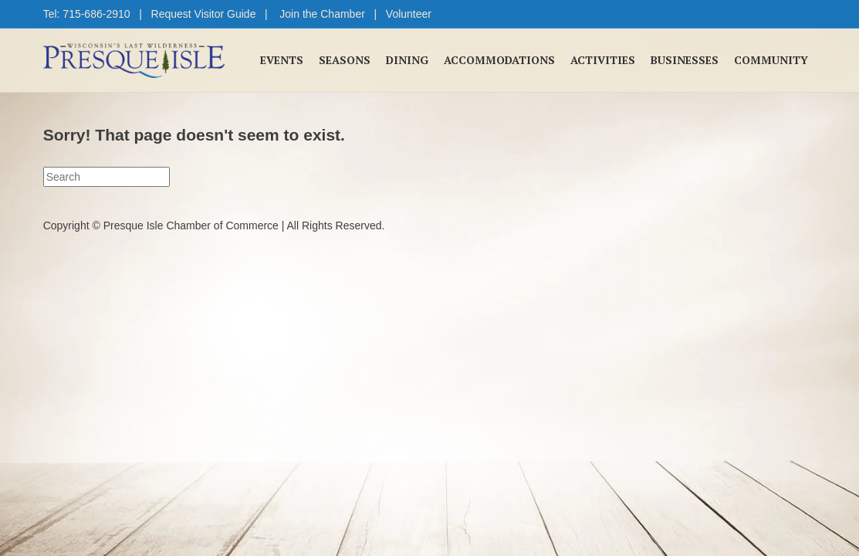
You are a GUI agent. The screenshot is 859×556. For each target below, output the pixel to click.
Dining (407, 60)
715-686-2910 (96, 14)
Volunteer (408, 14)
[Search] (106, 177)
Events (281, 60)
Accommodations (499, 60)
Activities (602, 60)
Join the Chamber (322, 14)
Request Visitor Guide (203, 14)
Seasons (344, 60)
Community (771, 60)
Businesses (685, 60)
